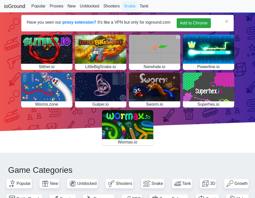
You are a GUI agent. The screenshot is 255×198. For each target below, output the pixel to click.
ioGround (14, 6)
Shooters (111, 6)
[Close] (226, 21)
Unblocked (89, 6)
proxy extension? (79, 22)
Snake (129, 6)
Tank (144, 6)
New (72, 6)
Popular (38, 6)
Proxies (56, 6)
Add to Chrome (194, 23)
